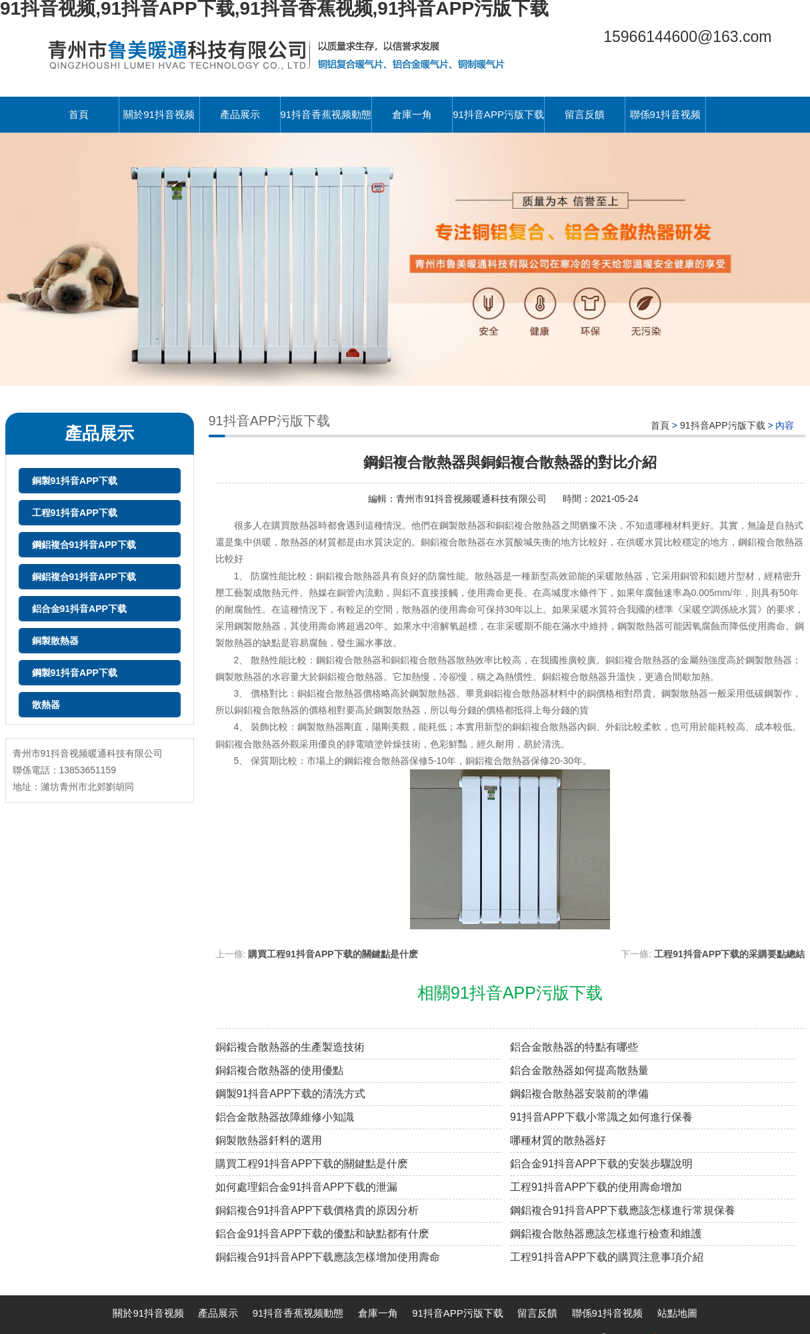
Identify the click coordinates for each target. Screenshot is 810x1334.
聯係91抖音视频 (665, 114)
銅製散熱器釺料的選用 (268, 1140)
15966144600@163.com (687, 36)
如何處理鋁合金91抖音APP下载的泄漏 (306, 1187)
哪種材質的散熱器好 (558, 1140)
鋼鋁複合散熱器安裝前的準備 (579, 1093)
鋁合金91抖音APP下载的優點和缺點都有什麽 (322, 1233)
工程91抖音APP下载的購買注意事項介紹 (606, 1257)
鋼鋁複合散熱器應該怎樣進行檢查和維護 (606, 1233)
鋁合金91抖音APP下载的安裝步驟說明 (601, 1163)
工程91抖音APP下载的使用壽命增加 (596, 1187)
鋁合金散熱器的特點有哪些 (574, 1047)
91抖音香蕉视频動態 (326, 114)
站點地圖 (677, 1313)
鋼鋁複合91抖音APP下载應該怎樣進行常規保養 (622, 1210)
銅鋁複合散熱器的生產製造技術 (290, 1047)
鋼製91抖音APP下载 (74, 672)
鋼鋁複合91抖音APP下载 (84, 544)
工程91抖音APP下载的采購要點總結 (729, 954)
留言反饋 (585, 114)
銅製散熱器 (55, 640)
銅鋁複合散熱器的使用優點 (279, 1070)
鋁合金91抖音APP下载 (79, 608)
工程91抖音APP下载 (74, 512)
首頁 (79, 114)
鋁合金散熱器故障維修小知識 (284, 1117)
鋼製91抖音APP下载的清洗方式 (290, 1093)
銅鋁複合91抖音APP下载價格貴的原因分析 (317, 1210)
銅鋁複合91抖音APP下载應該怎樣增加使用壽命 (328, 1257)
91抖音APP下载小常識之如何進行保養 (601, 1117)
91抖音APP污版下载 (498, 114)
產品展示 (240, 114)
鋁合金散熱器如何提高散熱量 (579, 1070)
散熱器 (46, 704)
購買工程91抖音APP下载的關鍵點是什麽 (332, 954)
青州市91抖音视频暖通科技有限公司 (472, 498)
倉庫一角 (412, 114)
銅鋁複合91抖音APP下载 (84, 576)
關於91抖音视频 (159, 114)
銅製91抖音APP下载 (74, 480)
